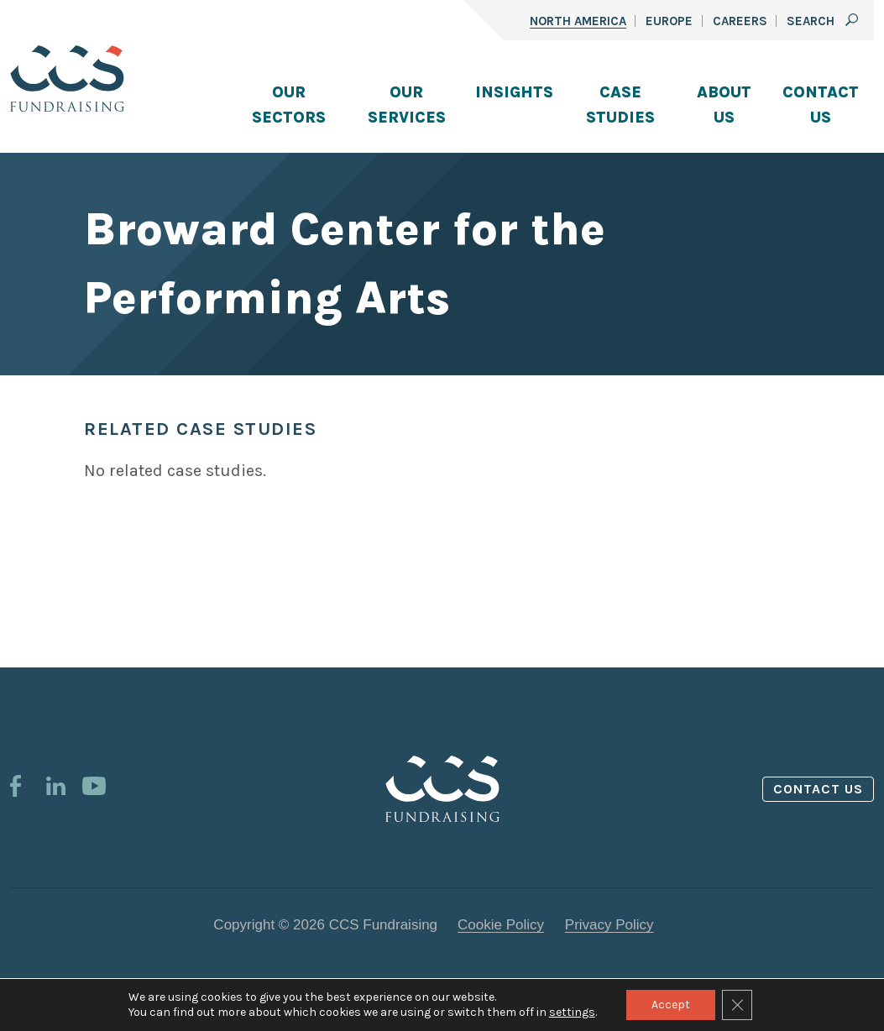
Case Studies (620, 105)
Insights (514, 92)
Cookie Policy (501, 925)
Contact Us (820, 105)
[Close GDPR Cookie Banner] (737, 1005)
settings (572, 1012)
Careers (740, 21)
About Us (724, 105)
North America (578, 21)
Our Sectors (289, 105)
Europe (669, 21)
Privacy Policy (609, 925)
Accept (670, 1004)
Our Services (407, 105)
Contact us (818, 789)
